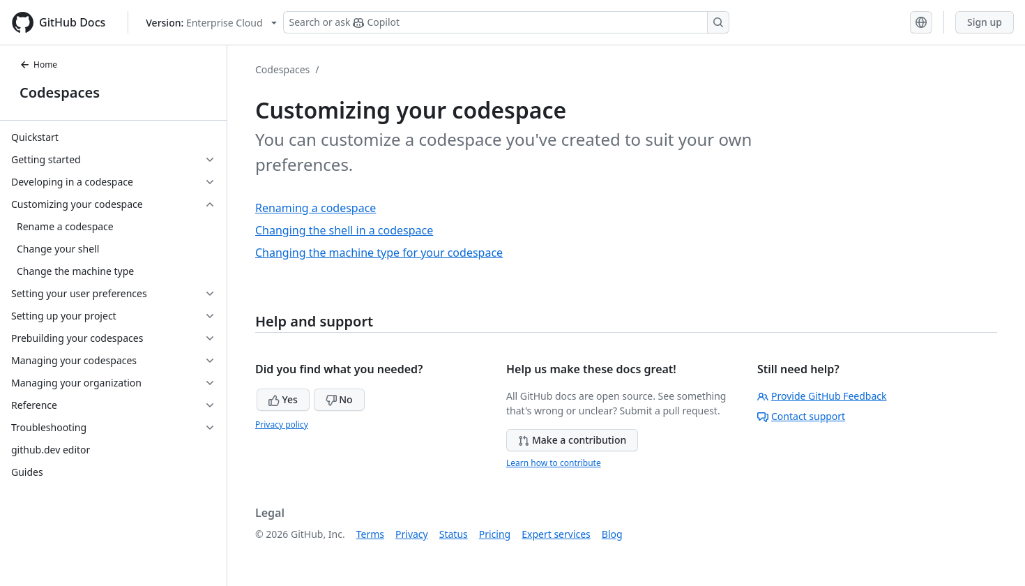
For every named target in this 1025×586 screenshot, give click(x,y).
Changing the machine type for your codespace (379, 252)
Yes (283, 399)
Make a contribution (572, 439)
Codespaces (60, 92)
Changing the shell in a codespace (344, 230)
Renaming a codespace (315, 208)
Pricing (494, 534)
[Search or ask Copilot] (506, 22)
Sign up (984, 22)
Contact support (801, 416)
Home (38, 64)
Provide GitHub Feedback (822, 396)
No (339, 399)
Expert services (556, 534)
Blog (612, 534)
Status (453, 534)
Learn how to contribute (553, 463)
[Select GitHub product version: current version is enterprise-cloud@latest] (210, 22)
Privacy (411, 534)
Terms (370, 534)
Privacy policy (281, 424)
